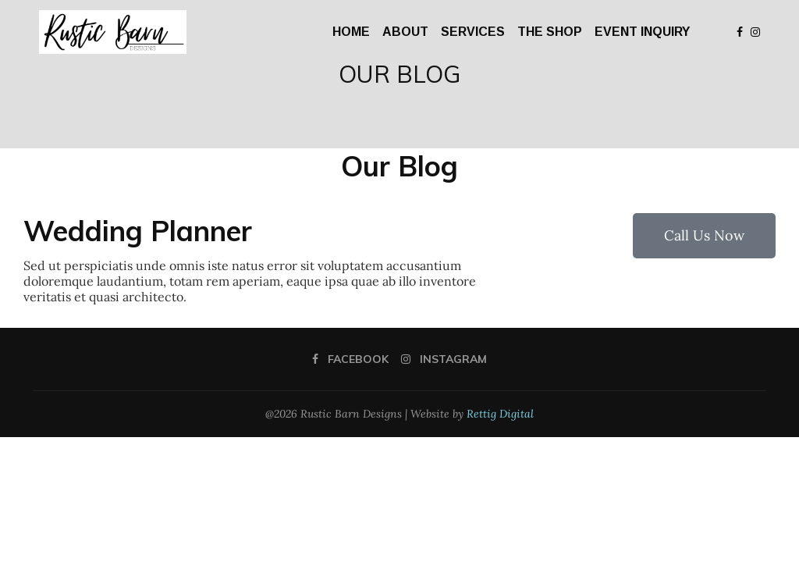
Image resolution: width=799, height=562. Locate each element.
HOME (351, 31)
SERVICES (473, 31)
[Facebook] (740, 32)
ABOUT (405, 31)
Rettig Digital (500, 414)
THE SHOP (549, 31)
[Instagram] (755, 32)
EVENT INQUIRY (642, 31)
